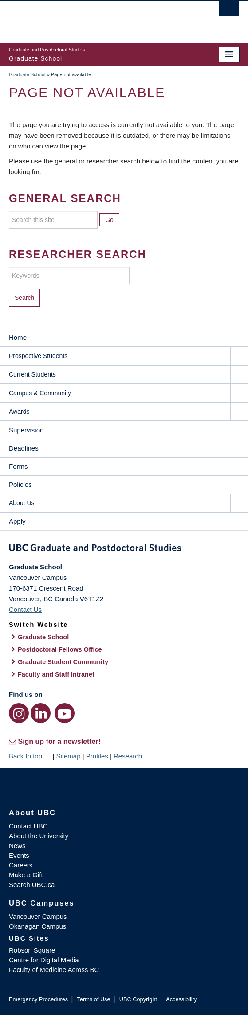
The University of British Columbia (89, 18)
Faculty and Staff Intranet (56, 674)
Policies (20, 484)
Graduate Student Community (63, 661)
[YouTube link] (65, 713)
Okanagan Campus (37, 926)
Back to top (30, 756)
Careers (20, 865)
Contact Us (25, 609)
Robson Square (32, 950)
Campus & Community (40, 393)
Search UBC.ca (32, 884)
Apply (17, 521)
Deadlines (24, 448)
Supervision (26, 430)
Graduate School (27, 74)
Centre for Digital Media (44, 960)
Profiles (97, 756)
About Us (22, 502)
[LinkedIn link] (41, 713)
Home (18, 337)
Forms (18, 466)
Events (19, 855)
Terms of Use (93, 999)
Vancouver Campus (38, 916)
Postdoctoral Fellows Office (60, 649)
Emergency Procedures (38, 999)
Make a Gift (26, 875)
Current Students (32, 374)
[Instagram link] (19, 713)
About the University (38, 836)
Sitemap (68, 756)
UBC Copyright (138, 999)
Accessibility (181, 999)
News (17, 845)
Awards (19, 411)
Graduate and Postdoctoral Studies (124, 549)
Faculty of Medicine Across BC (54, 969)
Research (128, 756)
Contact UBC (28, 826)
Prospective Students (38, 355)
